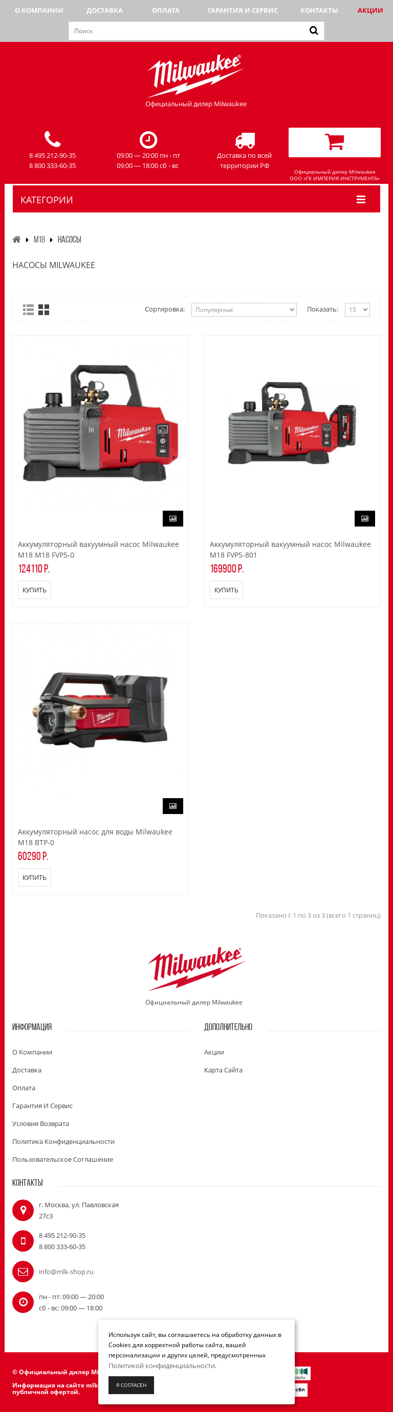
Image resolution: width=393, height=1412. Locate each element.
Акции (370, 10)
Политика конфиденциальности (63, 1141)
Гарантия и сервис (243, 10)
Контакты (319, 10)
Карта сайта (223, 1069)
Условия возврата (40, 1123)
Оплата (166, 10)
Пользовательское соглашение (62, 1159)
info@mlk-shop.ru (66, 1271)
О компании (39, 10)
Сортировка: (165, 309)
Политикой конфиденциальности (161, 1365)
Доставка (104, 10)
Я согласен (131, 1385)
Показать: (322, 309)
